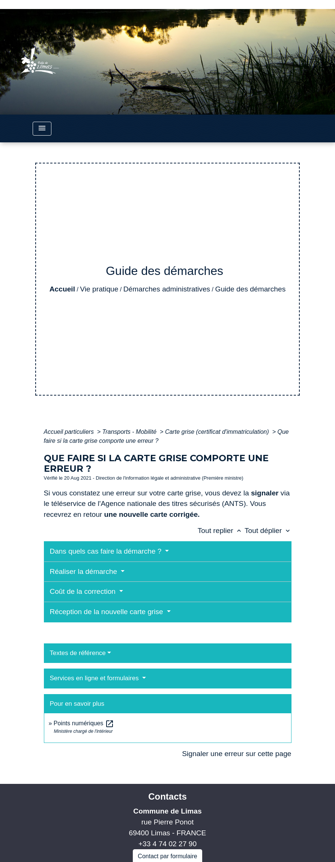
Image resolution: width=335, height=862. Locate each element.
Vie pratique (99, 289)
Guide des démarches (250, 289)
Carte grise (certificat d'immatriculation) (217, 432)
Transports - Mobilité (130, 432)
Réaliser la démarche (84, 571)
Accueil (62, 289)
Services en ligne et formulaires (95, 678)
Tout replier (221, 530)
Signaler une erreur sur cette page (236, 754)
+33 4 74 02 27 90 (167, 844)
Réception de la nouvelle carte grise (107, 612)
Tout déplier (268, 530)
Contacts (167, 796)
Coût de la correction (84, 591)
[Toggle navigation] (42, 129)
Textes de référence (78, 653)
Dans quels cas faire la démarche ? (107, 551)
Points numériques (84, 723)
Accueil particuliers (70, 432)
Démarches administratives (166, 289)
